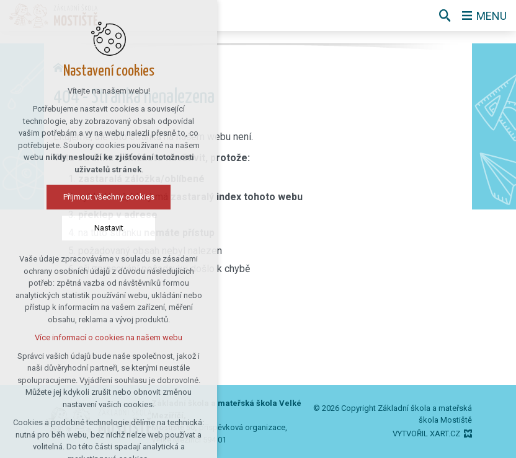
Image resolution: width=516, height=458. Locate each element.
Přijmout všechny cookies (108, 196)
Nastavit (108, 227)
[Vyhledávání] (444, 15)
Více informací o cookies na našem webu (108, 337)
